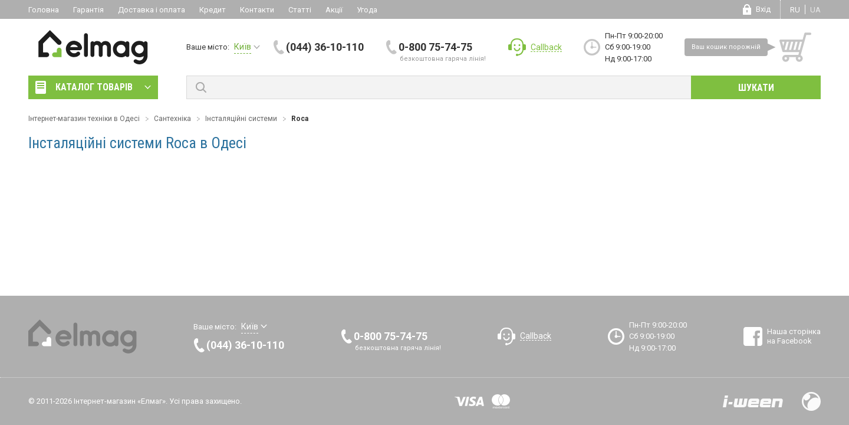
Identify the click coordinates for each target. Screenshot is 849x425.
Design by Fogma (811, 401)
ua (815, 10)
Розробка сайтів (753, 401)
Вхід (763, 9)
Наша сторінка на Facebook (794, 336)
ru (795, 10)
